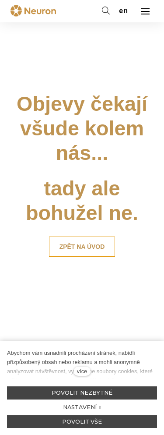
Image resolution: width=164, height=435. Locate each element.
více (82, 371)
